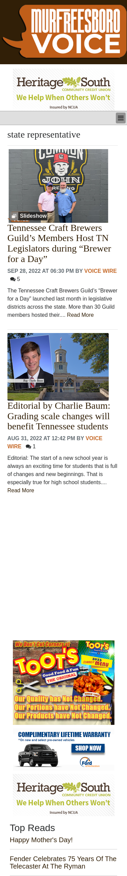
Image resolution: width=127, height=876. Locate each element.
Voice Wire (100, 271)
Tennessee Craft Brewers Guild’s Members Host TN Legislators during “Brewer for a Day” (59, 243)
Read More (80, 315)
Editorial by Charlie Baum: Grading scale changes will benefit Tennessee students (58, 416)
